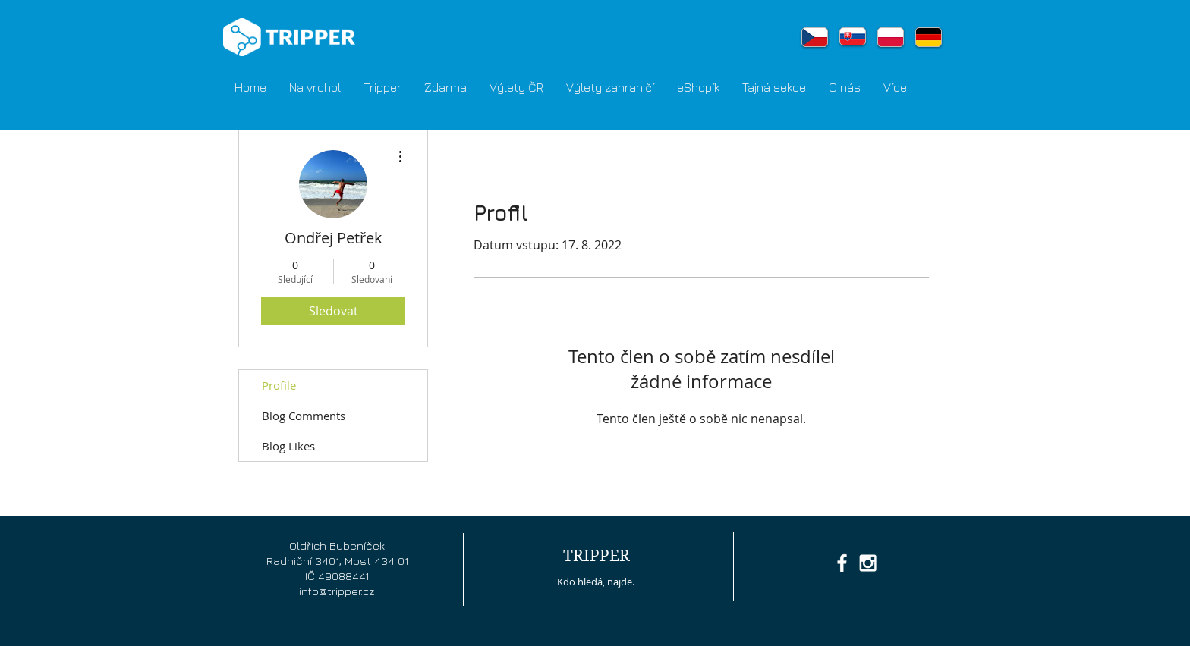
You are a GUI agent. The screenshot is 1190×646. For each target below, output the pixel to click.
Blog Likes (288, 445)
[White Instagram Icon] (868, 563)
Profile (279, 385)
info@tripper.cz (337, 591)
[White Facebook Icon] (842, 563)
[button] (382, 87)
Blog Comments (303, 415)
